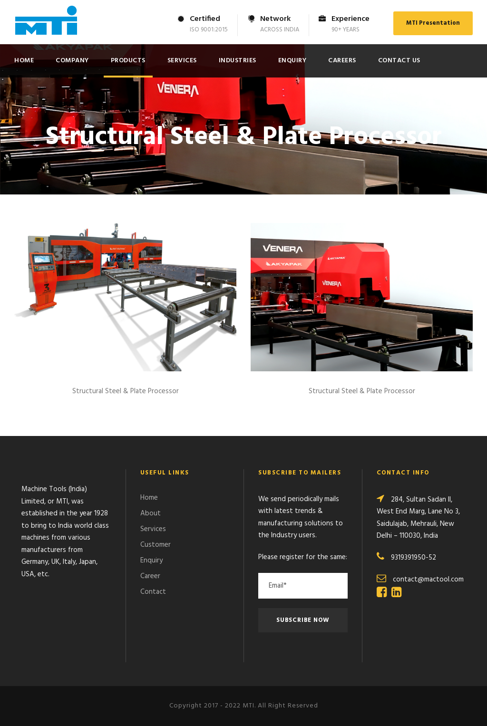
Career (150, 576)
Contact (153, 592)
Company (72, 60)
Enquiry (292, 60)
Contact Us (399, 60)
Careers (342, 60)
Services (182, 60)
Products (128, 60)
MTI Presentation (433, 23)
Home (24, 60)
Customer (155, 545)
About (150, 513)
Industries (237, 60)
